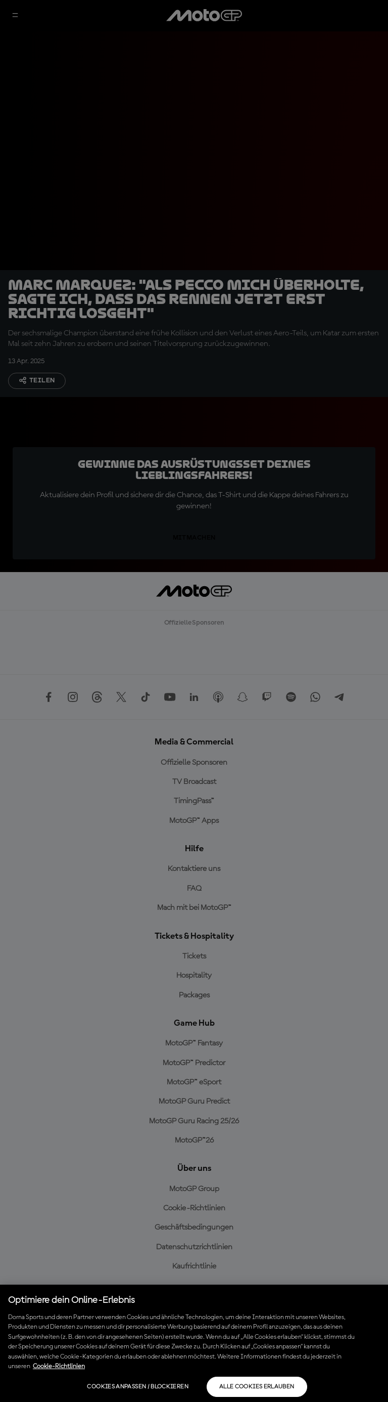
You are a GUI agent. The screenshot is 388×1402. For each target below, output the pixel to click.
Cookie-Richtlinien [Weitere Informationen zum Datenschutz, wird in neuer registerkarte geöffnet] (59, 1366)
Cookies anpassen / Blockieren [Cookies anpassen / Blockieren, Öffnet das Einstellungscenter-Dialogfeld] (137, 1387)
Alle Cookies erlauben (257, 1387)
